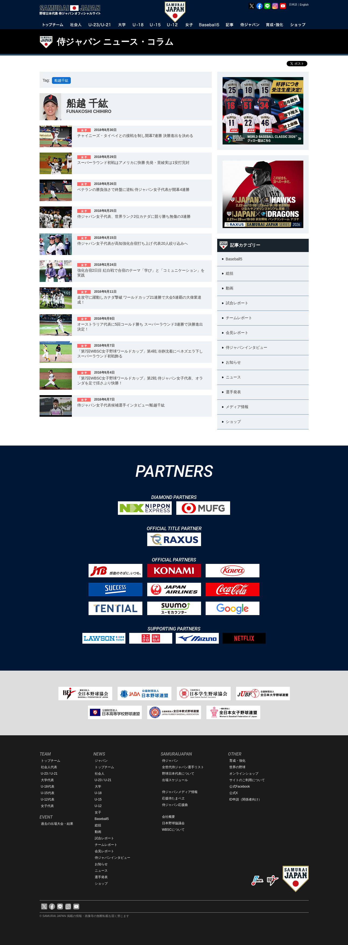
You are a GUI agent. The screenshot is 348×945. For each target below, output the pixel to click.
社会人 (99, 773)
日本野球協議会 (173, 823)
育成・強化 (237, 761)
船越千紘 (61, 80)
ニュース (101, 870)
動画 (98, 832)
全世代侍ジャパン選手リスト (183, 767)
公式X (233, 793)
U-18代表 (47, 786)
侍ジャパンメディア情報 (180, 792)
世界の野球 (237, 767)
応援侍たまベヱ (173, 798)
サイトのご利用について (247, 780)
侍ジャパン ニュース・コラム (115, 42)
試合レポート (104, 838)
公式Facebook (239, 786)
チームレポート (106, 845)
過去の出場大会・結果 (57, 824)
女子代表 (47, 806)
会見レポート (104, 851)
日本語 (293, 4)
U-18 (98, 793)
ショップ (101, 883)
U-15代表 (47, 793)
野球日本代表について (178, 773)
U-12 (98, 806)
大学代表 (47, 780)
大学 (98, 786)
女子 (98, 812)
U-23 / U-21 (49, 773)
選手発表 (101, 877)
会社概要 (168, 817)
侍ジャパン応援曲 (175, 805)
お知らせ (101, 864)
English (304, 4)
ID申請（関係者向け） (245, 799)
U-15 (98, 799)
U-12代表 (47, 799)
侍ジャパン (170, 761)
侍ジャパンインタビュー (112, 858)
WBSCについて (173, 830)
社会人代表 (49, 767)
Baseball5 (102, 819)
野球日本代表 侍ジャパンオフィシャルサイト (72, 10)
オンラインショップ (243, 773)
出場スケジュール (175, 780)
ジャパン (101, 761)
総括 (98, 825)
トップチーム (50, 761)
